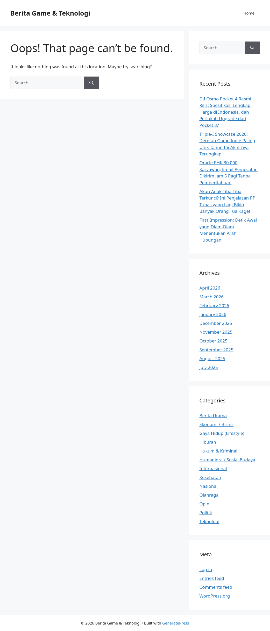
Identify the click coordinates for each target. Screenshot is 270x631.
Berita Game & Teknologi (50, 13)
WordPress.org (214, 596)
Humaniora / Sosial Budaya (227, 460)
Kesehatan (210, 477)
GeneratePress (175, 623)
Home (248, 13)
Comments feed (215, 587)
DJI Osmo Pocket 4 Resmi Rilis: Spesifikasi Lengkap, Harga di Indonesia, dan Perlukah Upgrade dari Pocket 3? (225, 112)
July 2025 (208, 367)
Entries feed (211, 578)
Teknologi (209, 521)
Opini (204, 504)
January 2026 (212, 314)
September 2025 (216, 350)
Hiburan (207, 442)
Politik (205, 513)
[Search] (91, 83)
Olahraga (208, 495)
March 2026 (211, 297)
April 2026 (209, 288)
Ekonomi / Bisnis (216, 424)
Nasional (208, 486)
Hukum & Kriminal (218, 451)
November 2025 (215, 332)
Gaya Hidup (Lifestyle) (221, 433)
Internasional (213, 468)
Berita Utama (213, 416)
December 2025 (215, 323)
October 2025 (213, 341)
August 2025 (212, 358)
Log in (205, 569)
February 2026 (214, 305)
